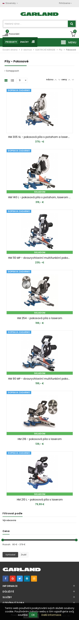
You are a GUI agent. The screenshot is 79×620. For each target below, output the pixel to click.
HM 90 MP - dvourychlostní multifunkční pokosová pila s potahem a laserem (40, 378)
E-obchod (26, 49)
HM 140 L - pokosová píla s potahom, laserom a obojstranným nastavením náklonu (40, 197)
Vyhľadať (10, 554)
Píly (61, 49)
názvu (49, 79)
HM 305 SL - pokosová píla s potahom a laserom (40, 137)
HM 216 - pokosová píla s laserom (40, 439)
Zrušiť (23, 554)
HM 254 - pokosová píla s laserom (39, 318)
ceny (64, 79)
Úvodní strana (10, 49)
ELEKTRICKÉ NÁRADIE (45, 49)
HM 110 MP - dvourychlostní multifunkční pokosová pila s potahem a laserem (40, 258)
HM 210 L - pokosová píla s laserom (40, 499)
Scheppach (12, 70)
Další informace (51, 615)
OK (33, 615)
